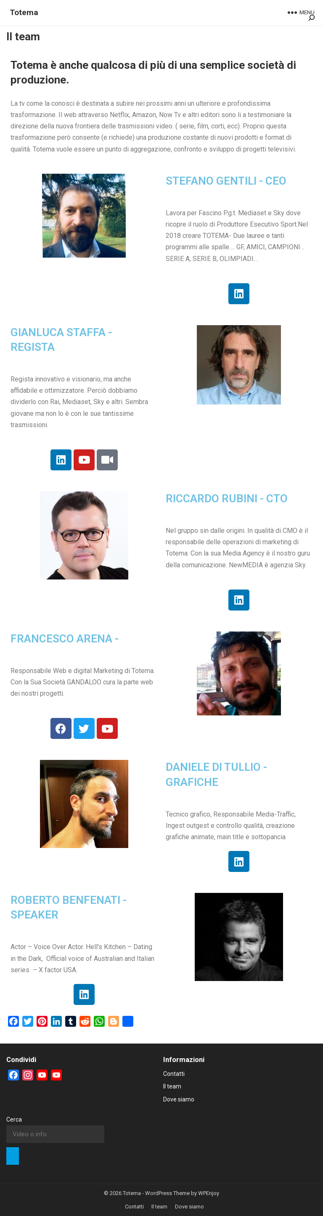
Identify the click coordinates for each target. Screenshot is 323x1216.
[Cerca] (12, 1156)
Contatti (174, 1073)
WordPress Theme (167, 1193)
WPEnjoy (208, 1193)
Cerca (14, 1119)
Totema (24, 12)
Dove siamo (178, 1099)
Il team (172, 1086)
